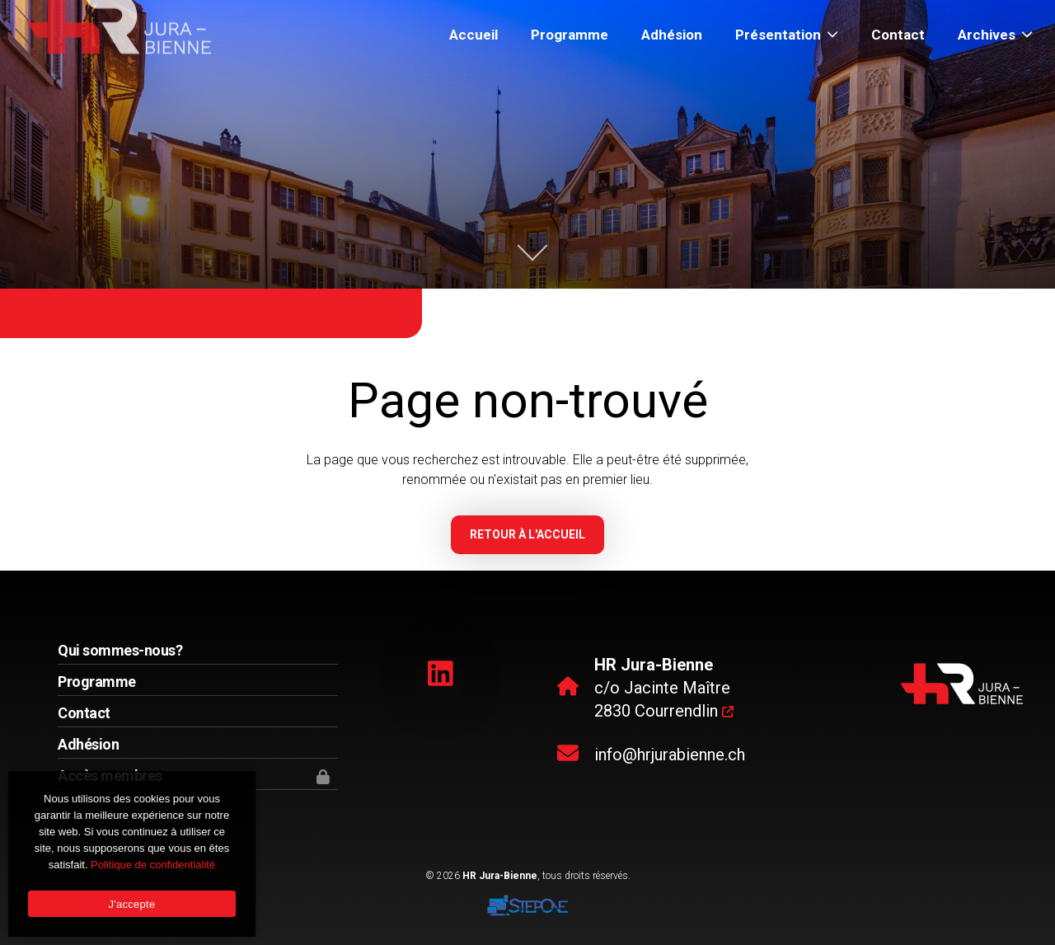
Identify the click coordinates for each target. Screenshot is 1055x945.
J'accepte (132, 904)
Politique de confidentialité (153, 864)
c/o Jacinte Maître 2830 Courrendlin (664, 688)
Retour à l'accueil (527, 534)
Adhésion (671, 34)
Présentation (786, 34)
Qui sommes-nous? (120, 650)
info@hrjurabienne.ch (669, 754)
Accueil (473, 34)
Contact (898, 34)
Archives (995, 34)
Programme (569, 34)
